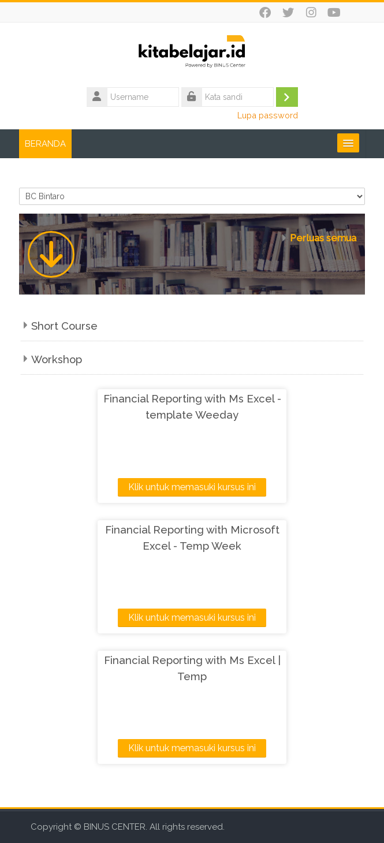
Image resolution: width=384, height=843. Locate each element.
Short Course (64, 326)
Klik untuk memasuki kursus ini (192, 487)
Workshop (56, 359)
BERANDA (45, 144)
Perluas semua (323, 238)
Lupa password (267, 115)
